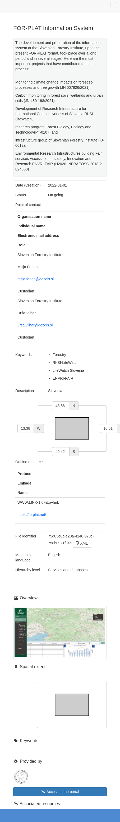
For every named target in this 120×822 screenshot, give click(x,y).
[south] (61, 451)
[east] (108, 428)
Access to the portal (60, 792)
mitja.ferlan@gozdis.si (35, 279)
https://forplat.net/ (31, 514)
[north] (60, 405)
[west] (25, 428)
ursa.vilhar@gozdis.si (35, 325)
